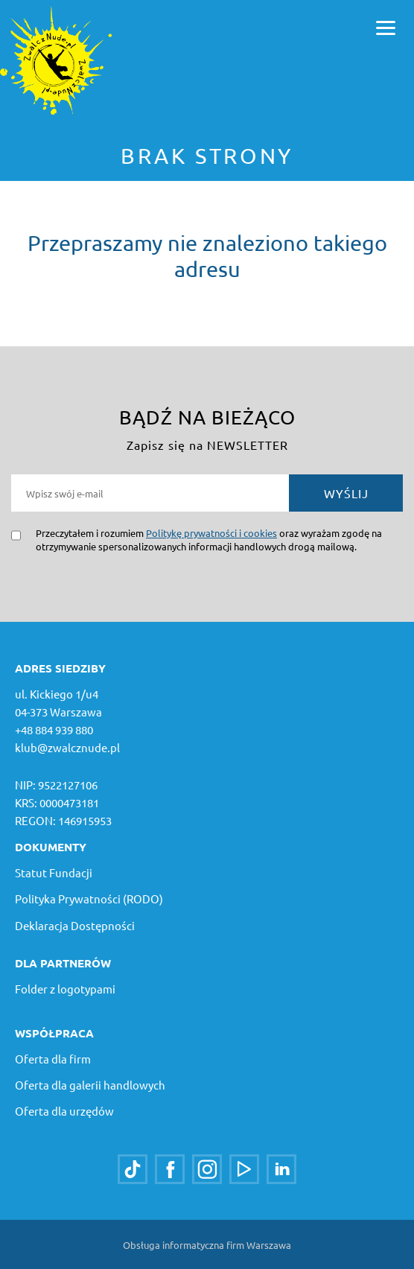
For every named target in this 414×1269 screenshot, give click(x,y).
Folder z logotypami (65, 989)
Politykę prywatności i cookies (211, 533)
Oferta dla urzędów (64, 1111)
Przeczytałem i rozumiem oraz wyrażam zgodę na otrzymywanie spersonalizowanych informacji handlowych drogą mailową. (209, 540)
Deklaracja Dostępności (75, 925)
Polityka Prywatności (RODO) (89, 898)
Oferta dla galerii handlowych (90, 1085)
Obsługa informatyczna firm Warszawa (207, 1244)
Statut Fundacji (53, 872)
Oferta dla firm (53, 1059)
